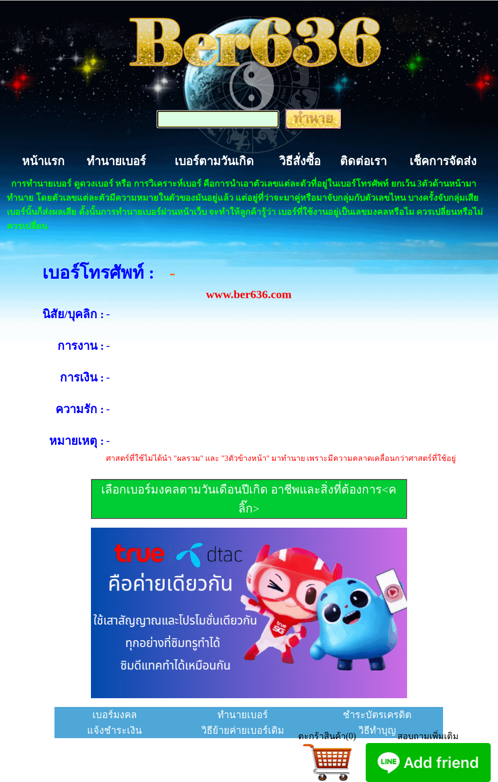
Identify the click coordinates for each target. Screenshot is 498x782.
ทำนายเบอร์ (116, 161)
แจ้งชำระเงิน (114, 730)
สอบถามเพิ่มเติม (428, 736)
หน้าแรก (43, 161)
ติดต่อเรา (363, 161)
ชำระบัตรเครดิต (377, 714)
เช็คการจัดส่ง (443, 161)
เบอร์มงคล (114, 714)
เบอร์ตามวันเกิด (214, 161)
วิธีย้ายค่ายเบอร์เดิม (242, 730)
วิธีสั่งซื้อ (299, 161)
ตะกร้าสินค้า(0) (327, 736)
